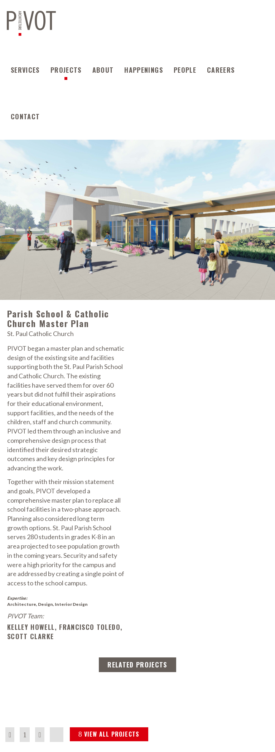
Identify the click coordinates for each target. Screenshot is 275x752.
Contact (25, 116)
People (185, 70)
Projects (66, 70)
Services (25, 70)
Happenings (143, 70)
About (103, 70)
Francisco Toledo (89, 627)
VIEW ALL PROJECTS (109, 734)
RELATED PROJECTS (137, 664)
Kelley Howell (31, 627)
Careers (221, 70)
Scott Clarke (30, 636)
